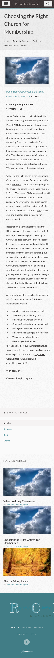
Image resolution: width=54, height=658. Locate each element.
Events (6, 440)
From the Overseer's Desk (25, 41)
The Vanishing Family (16, 581)
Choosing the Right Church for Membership (21, 541)
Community (22, 634)
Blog (5, 435)
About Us (15, 627)
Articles (7, 423)
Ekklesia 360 (27, 651)
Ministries (26, 627)
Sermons (7, 429)
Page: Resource (14, 91)
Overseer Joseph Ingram (15, 45)
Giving (34, 634)
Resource (38, 627)
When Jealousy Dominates (19, 501)
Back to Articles (16, 412)
